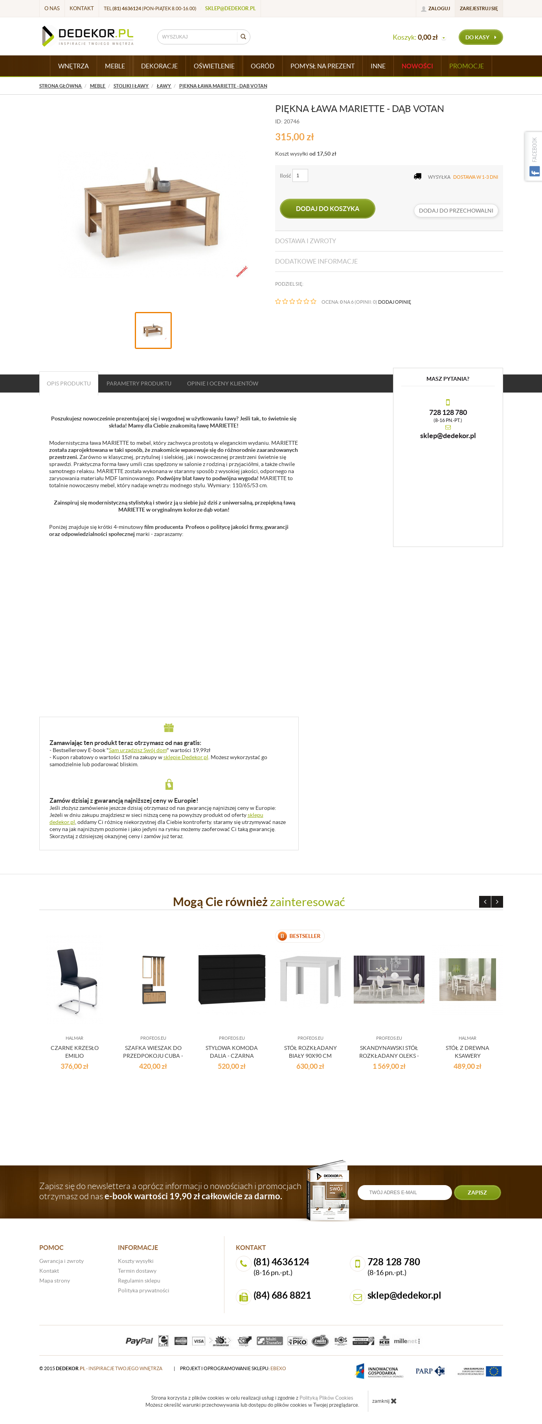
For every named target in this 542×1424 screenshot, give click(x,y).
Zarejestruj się (479, 8)
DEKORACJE (159, 66)
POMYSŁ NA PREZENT (322, 66)
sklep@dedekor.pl (230, 8)
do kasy (480, 37)
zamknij (384, 1401)
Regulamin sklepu (139, 1280)
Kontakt (82, 8)
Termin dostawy (137, 1271)
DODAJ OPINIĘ (394, 302)
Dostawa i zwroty (305, 240)
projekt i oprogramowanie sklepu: (233, 1368)
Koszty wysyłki (136, 1261)
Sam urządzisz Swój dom (138, 750)
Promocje (466, 66)
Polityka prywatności (143, 1290)
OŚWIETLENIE (214, 66)
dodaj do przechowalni (456, 210)
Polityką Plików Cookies (326, 1398)
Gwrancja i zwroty (61, 1261)
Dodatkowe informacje (316, 261)
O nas (52, 8)
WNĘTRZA (73, 66)
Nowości (417, 66)
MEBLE (115, 66)
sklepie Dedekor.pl (186, 757)
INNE (378, 66)
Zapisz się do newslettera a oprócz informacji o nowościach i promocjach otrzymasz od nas (170, 1191)
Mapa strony (54, 1280)
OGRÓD (262, 66)
